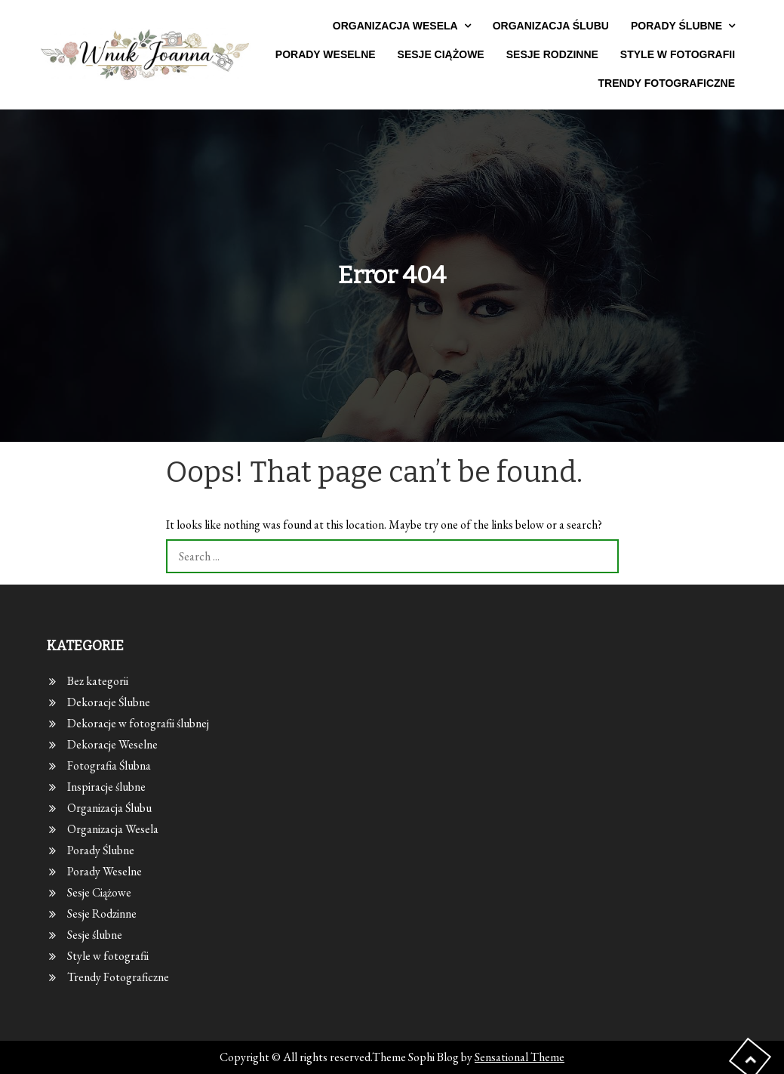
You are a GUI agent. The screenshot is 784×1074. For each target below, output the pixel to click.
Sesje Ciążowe (441, 54)
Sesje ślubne (94, 935)
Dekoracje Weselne (112, 744)
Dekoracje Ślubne (108, 702)
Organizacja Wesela (395, 26)
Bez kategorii (97, 681)
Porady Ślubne (676, 26)
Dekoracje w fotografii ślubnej (138, 723)
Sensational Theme (519, 1057)
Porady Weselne (325, 54)
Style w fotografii (677, 54)
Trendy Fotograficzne (667, 83)
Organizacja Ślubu (551, 26)
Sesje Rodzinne (552, 54)
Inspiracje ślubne (106, 787)
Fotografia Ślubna (109, 765)
